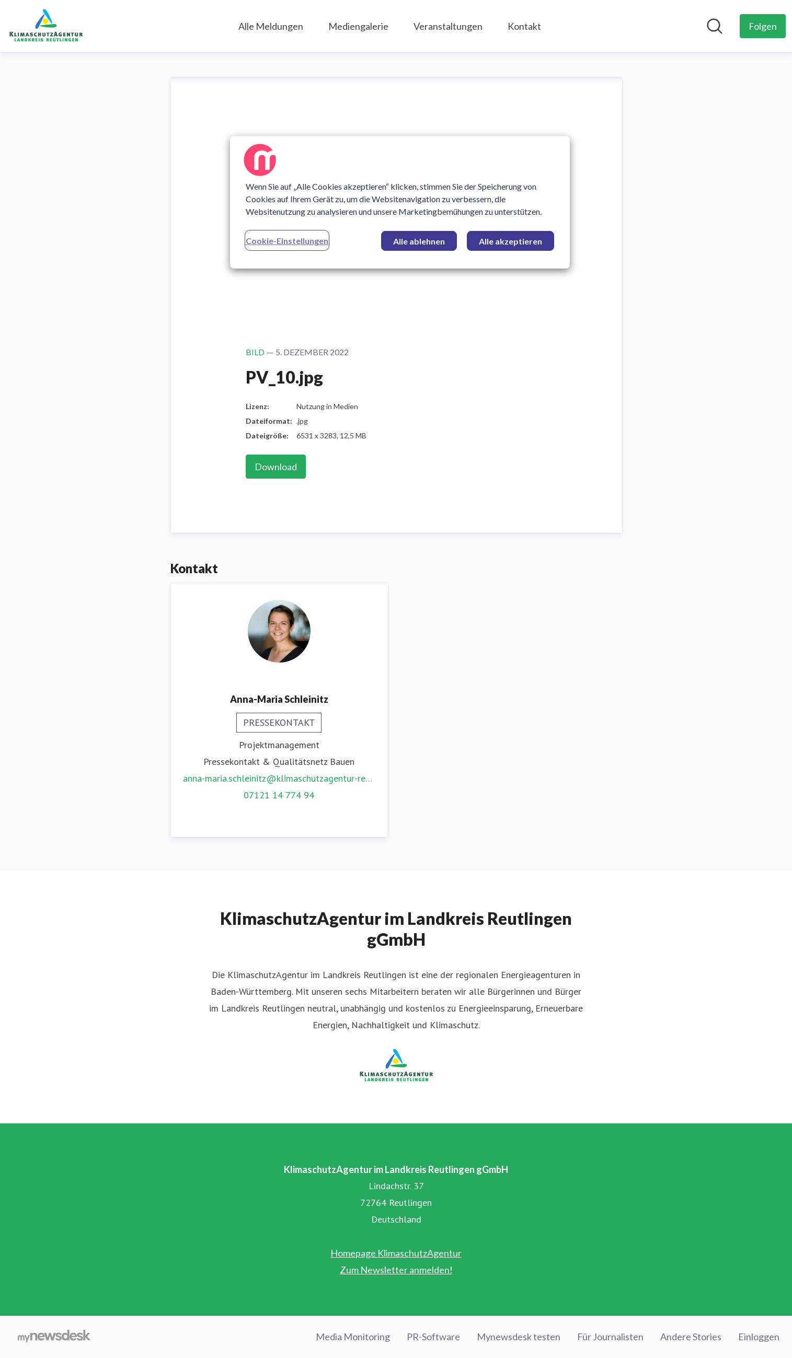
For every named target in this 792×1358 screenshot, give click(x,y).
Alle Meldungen (270, 26)
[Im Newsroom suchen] (714, 26)
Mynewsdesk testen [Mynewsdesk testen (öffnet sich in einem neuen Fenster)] (518, 1336)
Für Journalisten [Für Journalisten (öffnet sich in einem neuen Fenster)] (610, 1336)
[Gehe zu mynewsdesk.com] (54, 1337)
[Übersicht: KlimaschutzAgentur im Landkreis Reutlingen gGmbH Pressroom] (46, 26)
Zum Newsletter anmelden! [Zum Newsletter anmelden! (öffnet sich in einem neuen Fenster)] (396, 1269)
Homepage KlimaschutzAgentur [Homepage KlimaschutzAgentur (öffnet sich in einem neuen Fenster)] (396, 1253)
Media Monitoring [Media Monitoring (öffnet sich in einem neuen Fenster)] (353, 1336)
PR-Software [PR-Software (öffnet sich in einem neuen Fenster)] (433, 1336)
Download (276, 466)
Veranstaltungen (448, 26)
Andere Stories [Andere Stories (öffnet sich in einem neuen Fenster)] (690, 1336)
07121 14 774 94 (279, 795)
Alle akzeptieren (510, 241)
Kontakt (524, 26)
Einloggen (758, 1336)
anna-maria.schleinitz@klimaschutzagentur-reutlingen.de (279, 778)
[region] (400, 202)
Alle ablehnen (419, 241)
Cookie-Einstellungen (287, 241)
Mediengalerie (358, 26)
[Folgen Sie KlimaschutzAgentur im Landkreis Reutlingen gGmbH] (763, 26)
